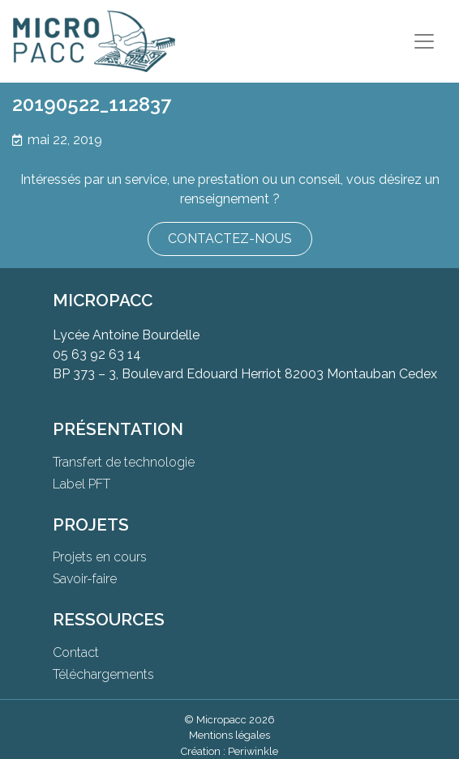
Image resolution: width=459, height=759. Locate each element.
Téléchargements (103, 674)
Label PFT (81, 484)
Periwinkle (253, 751)
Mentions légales (229, 735)
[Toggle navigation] (424, 41)
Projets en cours (100, 557)
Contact (76, 652)
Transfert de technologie (124, 462)
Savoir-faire (85, 578)
